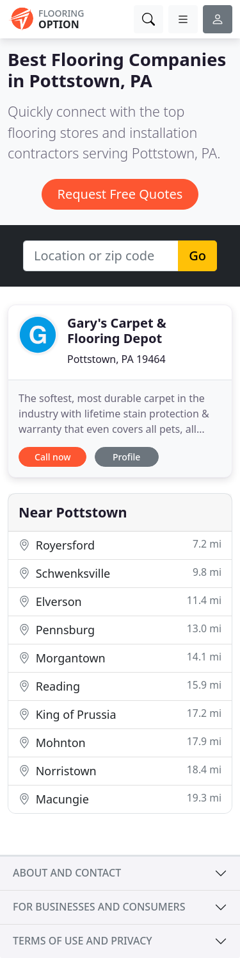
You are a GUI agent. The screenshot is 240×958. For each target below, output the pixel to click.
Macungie (120, 799)
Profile (126, 457)
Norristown (120, 770)
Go (197, 255)
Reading (120, 686)
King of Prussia (120, 714)
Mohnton (120, 742)
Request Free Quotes (120, 194)
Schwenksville (120, 573)
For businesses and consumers (99, 907)
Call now (52, 457)
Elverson (120, 601)
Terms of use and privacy (82, 941)
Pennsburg (120, 629)
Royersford (120, 545)
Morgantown (120, 658)
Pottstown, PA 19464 (116, 359)
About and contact (67, 873)
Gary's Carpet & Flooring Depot (116, 330)
